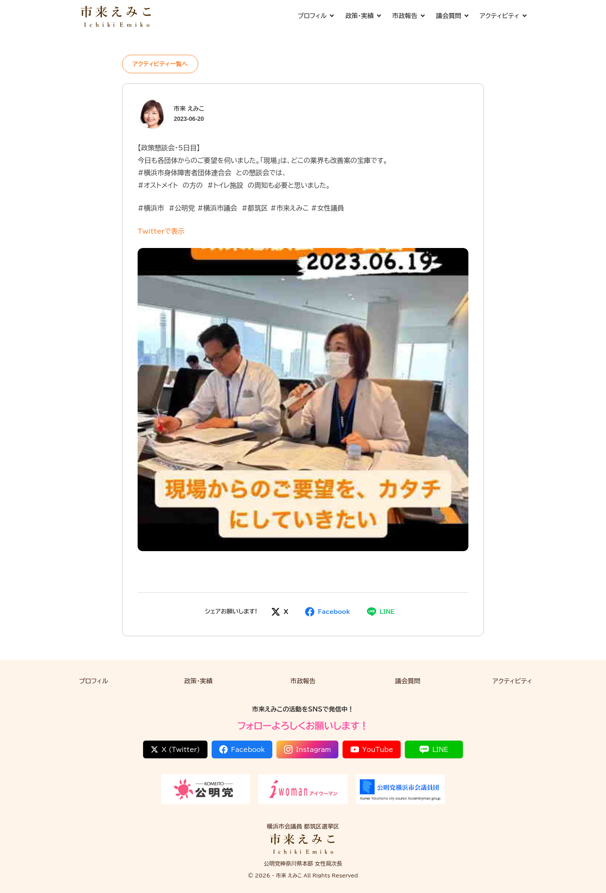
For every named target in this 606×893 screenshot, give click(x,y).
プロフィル (315, 16)
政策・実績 (362, 16)
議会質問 (452, 16)
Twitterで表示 (161, 231)
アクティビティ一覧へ (160, 64)
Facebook (242, 749)
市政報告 (408, 16)
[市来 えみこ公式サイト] (116, 15)
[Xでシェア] (280, 612)
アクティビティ (503, 16)
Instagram (307, 749)
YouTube (372, 749)
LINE (434, 749)
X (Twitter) (175, 749)
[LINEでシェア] (381, 612)
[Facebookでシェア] (327, 612)
